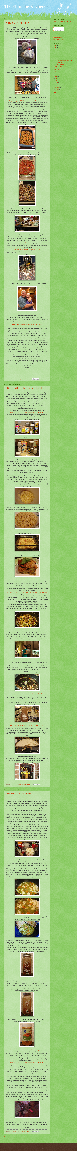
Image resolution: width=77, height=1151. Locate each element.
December (57, 53)
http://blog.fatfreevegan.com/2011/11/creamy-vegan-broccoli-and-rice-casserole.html (27, 100)
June (56, 78)
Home (27, 1137)
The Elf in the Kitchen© (26, 6)
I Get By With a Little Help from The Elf (24, 388)
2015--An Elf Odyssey (60, 66)
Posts (55, 27)
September (57, 71)
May (56, 80)
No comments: (27, 378)
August (57, 74)
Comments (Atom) (14, 1139)
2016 (55, 49)
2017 (55, 47)
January (57, 89)
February (57, 87)
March (56, 85)
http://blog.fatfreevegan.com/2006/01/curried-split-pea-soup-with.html (27, 1050)
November (57, 56)
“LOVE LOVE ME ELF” (17, 23)
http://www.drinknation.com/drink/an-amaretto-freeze (27, 249)
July (56, 76)
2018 (55, 45)
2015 (55, 52)
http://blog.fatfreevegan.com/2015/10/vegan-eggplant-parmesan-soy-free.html (26, 412)
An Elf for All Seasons (60, 64)
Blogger (44, 1148)
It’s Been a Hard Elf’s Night (18, 793)
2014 (55, 92)
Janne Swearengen (58, 37)
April (56, 82)
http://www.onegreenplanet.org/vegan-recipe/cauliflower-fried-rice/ (27, 693)
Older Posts (46, 1137)
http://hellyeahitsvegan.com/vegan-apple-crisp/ (27, 242)
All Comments (57, 30)
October (57, 69)
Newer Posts (8, 1137)
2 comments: (27, 1131)
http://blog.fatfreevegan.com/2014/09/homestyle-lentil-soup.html (26, 324)
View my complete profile (58, 39)
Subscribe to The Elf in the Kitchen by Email (62, 21)
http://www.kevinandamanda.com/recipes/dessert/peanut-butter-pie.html (27, 725)
